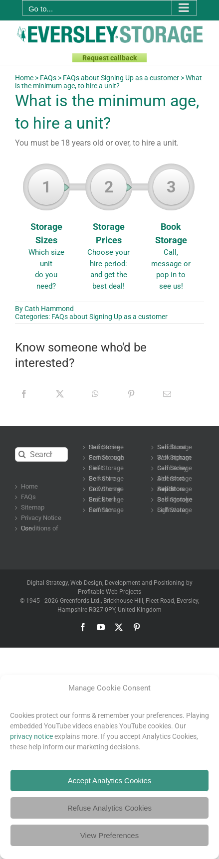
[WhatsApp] (95, 393)
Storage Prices (108, 230)
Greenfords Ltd (79, 600)
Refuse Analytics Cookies (109, 808)
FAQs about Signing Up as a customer (121, 78)
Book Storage (171, 230)
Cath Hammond (49, 309)
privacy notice (31, 736)
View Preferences (109, 835)
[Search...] (41, 454)
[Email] (167, 393)
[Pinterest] (131, 393)
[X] (60, 393)
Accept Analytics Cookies (110, 780)
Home (24, 78)
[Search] (22, 454)
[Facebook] (24, 393)
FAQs (48, 78)
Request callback (109, 58)
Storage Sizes (46, 230)
